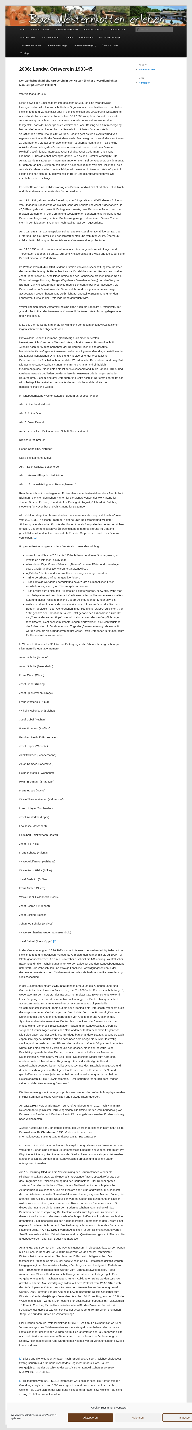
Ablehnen (137, 1417)
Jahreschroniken (49, 37)
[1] (35, 537)
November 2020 (147, 69)
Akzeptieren (90, 1417)
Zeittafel (68, 37)
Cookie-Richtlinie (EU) (84, 45)
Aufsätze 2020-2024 (93, 29)
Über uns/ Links (110, 45)
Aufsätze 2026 (27, 37)
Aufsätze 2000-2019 (67, 29)
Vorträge (24, 53)
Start (22, 29)
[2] (54, 941)
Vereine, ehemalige (57, 45)
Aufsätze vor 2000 (40, 29)
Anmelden (144, 82)
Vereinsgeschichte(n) (110, 37)
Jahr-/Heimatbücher (30, 45)
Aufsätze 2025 (117, 29)
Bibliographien (85, 37)
